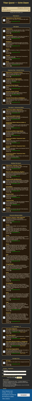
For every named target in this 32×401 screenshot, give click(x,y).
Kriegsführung (9, 264)
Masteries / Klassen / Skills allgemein (15, 217)
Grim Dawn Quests (11, 335)
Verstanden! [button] (24, 395)
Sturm (7, 244)
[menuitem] (5, 8)
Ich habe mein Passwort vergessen (9, 376)
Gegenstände (9, 35)
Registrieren (10, 368)
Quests (8, 49)
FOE (19, 21)
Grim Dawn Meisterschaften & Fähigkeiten (17, 341)
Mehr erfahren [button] (6, 398)
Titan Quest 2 (16, 15)
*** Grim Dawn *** (16, 326)
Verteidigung (9, 283)
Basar (7, 61)
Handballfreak (15, 21)
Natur (7, 292)
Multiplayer (9, 41)
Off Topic (8, 360)
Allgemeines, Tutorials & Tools (14, 165)
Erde (7, 254)
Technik (8, 55)
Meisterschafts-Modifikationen (14, 179)
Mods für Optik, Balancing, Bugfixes (15, 171)
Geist (7, 272)
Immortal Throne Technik (12, 91)
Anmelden (5, 368)
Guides (8, 225)
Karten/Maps (9, 186)
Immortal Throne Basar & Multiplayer (15, 98)
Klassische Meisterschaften (16, 215)
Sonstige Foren (16, 358)
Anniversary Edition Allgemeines (14, 109)
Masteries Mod (10, 194)
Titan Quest (16, 26)
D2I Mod (8, 207)
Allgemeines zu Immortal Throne (14, 72)
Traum (7, 235)
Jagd (7, 302)
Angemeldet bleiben (11, 377)
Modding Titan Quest (16, 163)
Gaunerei (8, 312)
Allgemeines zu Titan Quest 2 (13, 18)
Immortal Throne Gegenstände (14, 78)
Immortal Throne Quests (12, 85)
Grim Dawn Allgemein (11, 328)
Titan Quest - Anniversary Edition (16, 107)
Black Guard (22, 332)
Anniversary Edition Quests (13, 116)
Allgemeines (9, 28)
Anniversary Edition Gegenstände (14, 131)
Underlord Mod (10, 200)
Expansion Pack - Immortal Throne (16, 70)
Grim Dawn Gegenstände (12, 349)
